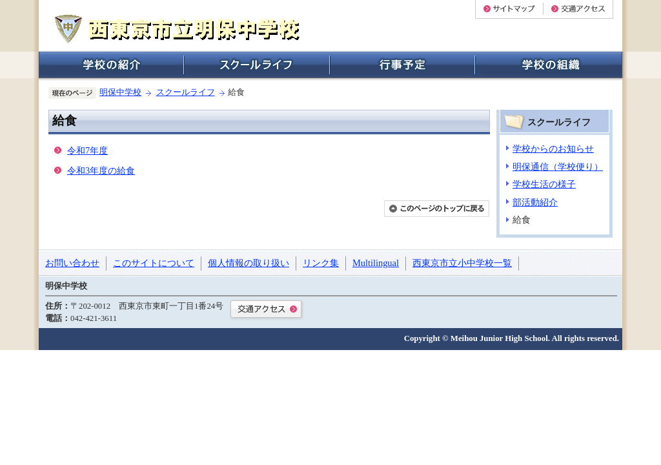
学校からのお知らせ (553, 148)
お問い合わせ (72, 263)
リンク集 (321, 263)
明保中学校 (120, 92)
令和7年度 (87, 150)
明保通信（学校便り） (558, 166)
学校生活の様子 (544, 184)
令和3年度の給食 (101, 170)
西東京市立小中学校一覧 (462, 263)
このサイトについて (153, 263)
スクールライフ (185, 92)
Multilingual (375, 263)
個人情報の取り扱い (248, 263)
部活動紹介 (535, 202)
